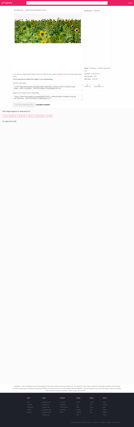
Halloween (63, 404)
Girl (77, 404)
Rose (104, 407)
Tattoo (104, 414)
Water (104, 409)
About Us (96, 422)
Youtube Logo (46, 407)
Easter (61, 412)
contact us (60, 74)
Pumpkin (29, 412)
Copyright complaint (43, 104)
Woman (78, 409)
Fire (91, 404)
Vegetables (30, 407)
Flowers (105, 404)
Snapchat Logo (46, 412)
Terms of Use (115, 422)
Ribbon (105, 412)
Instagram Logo (46, 402)
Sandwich (29, 404)
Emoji (104, 402)
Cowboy (78, 412)
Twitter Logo (45, 404)
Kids (77, 414)
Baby (77, 407)
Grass (91, 407)
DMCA (109, 422)
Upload (130, 3)
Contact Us (103, 422)
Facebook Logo (46, 409)
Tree (91, 412)
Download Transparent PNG (24, 104)
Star (91, 409)
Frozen (78, 402)
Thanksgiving (63, 407)
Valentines (63, 409)
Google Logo (45, 414)
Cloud (91, 402)
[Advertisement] (36, 57)
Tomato (29, 409)
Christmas (63, 402)
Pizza (28, 402)
